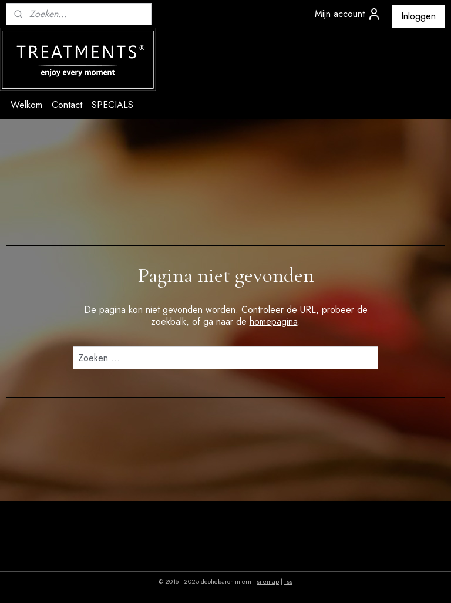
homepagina (274, 321)
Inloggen (418, 16)
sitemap (268, 581)
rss (288, 581)
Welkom (26, 105)
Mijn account (348, 14)
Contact (67, 105)
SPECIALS (112, 105)
